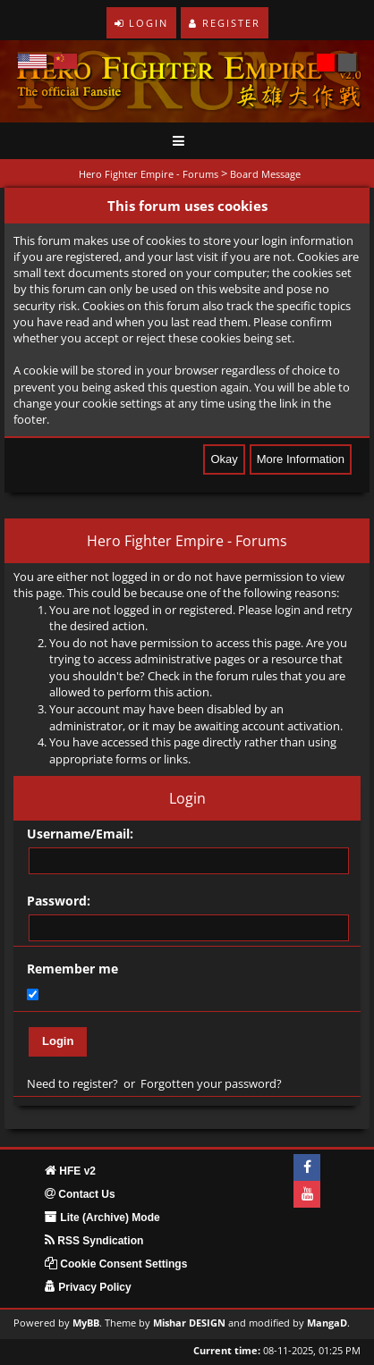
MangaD (327, 1323)
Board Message (265, 174)
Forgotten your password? (211, 1083)
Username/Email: (80, 833)
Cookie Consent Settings (116, 1264)
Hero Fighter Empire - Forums (148, 174)
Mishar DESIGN (189, 1323)
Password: (58, 900)
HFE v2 (70, 1171)
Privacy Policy (88, 1287)
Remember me (72, 968)
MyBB (85, 1323)
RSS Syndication (94, 1240)
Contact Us (80, 1194)
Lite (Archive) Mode (102, 1217)
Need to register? (72, 1083)
